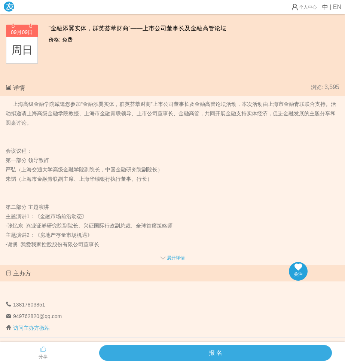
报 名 (215, 353)
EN (337, 7)
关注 (298, 270)
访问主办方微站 (31, 328)
